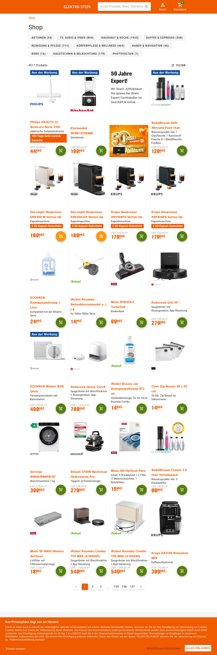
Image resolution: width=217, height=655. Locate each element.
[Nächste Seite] (141, 587)
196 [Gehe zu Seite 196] (124, 586)
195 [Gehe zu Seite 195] (116, 586)
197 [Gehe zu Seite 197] (132, 586)
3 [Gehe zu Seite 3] (100, 586)
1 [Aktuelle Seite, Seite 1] (85, 586)
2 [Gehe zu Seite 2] (93, 586)
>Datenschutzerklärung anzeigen (27, 639)
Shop (32, 18)
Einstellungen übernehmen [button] (160, 648)
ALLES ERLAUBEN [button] (197, 648)
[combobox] (124, 6)
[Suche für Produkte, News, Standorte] (121, 6)
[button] (16, 649)
